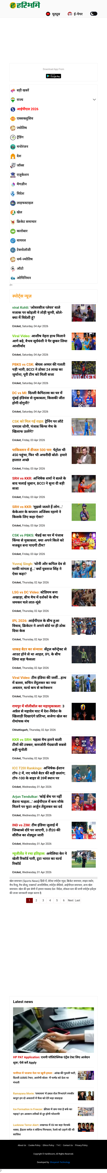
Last (77, 900)
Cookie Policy (34, 1145)
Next (70, 900)
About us (22, 1145)
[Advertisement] (58, 35)
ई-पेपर (75, 14)
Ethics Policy (48, 1145)
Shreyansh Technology (60, 1162)
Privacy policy (81, 1145)
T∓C (58, 1145)
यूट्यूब (53, 14)
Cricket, (30, 326)
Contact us (68, 1145)
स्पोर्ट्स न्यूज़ (22, 296)
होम (11, 285)
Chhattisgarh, (34, 729)
